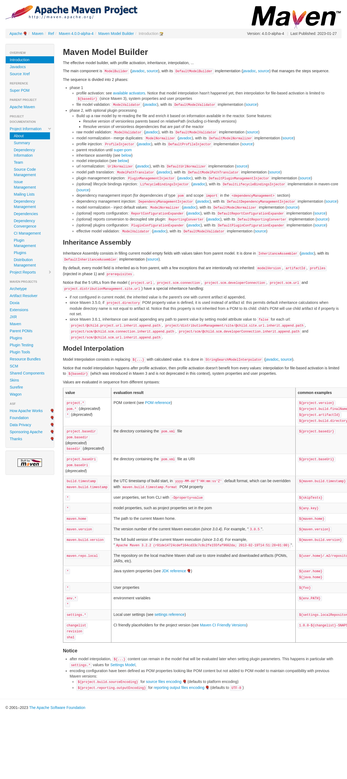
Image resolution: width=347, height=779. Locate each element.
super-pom (123, 150)
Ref (51, 33)
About (19, 136)
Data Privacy (20, 425)
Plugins (20, 253)
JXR (13, 317)
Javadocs (18, 67)
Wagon (16, 394)
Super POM (19, 90)
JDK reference (174, 571)
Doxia (14, 303)
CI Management (27, 233)
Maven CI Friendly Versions (223, 625)
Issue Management (25, 184)
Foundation (19, 418)
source (152, 71)
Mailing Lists (24, 194)
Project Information (31, 129)
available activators (129, 93)
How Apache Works (26, 411)
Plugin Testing (21, 345)
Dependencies (26, 214)
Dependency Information (24, 152)
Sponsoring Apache (26, 432)
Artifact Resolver (24, 296)
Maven (37, 33)
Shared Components (27, 373)
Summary (22, 143)
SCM (14, 366)
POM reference (158, 402)
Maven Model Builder (116, 33)
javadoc (138, 71)
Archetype (18, 289)
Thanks (16, 439)
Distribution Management (25, 262)
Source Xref (20, 74)
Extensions (19, 310)
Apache (15, 33)
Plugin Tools (20, 352)
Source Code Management (25, 172)
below (126, 155)
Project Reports (31, 272)
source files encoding (164, 681)
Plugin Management (25, 243)
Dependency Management (25, 204)
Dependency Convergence (25, 223)
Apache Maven (22, 107)
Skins (14, 380)
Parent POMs (21, 331)
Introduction (19, 60)
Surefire (16, 387)
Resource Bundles (25, 359)
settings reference (170, 614)
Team (18, 162)
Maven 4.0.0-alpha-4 (76, 33)
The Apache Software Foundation (57, 707)
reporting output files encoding (179, 687)
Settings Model (122, 665)
